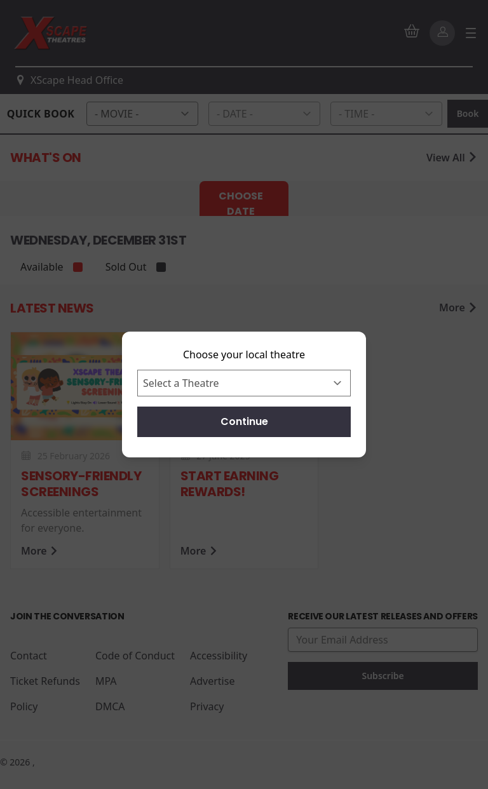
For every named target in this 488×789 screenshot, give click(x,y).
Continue (244, 421)
